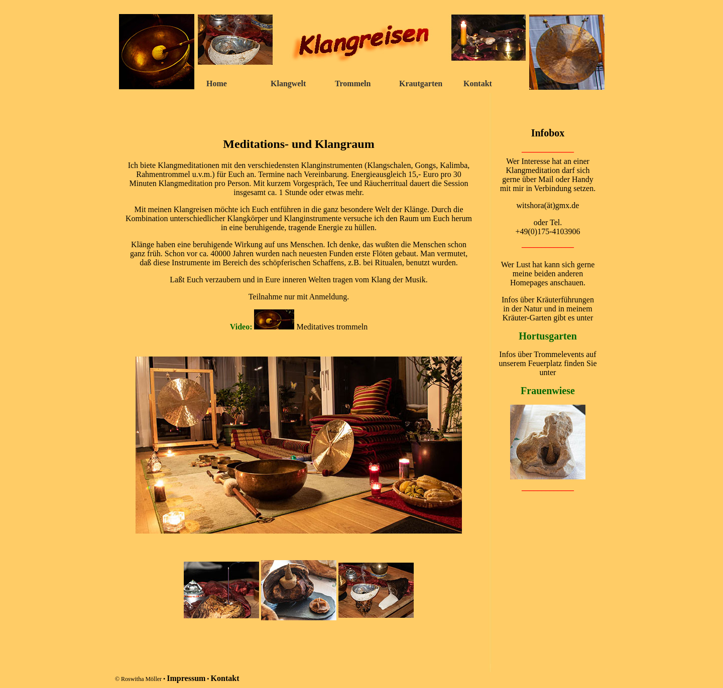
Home (216, 83)
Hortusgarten (548, 335)
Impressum (186, 678)
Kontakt (477, 83)
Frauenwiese (548, 390)
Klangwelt (288, 83)
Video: (242, 326)
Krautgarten (420, 83)
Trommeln (353, 83)
